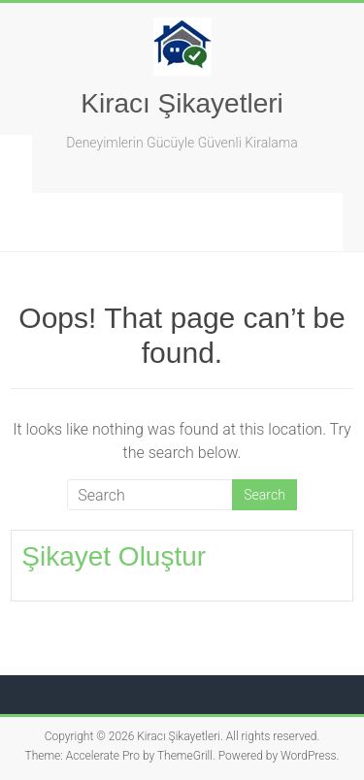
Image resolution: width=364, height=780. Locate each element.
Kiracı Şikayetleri (182, 103)
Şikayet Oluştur (113, 556)
